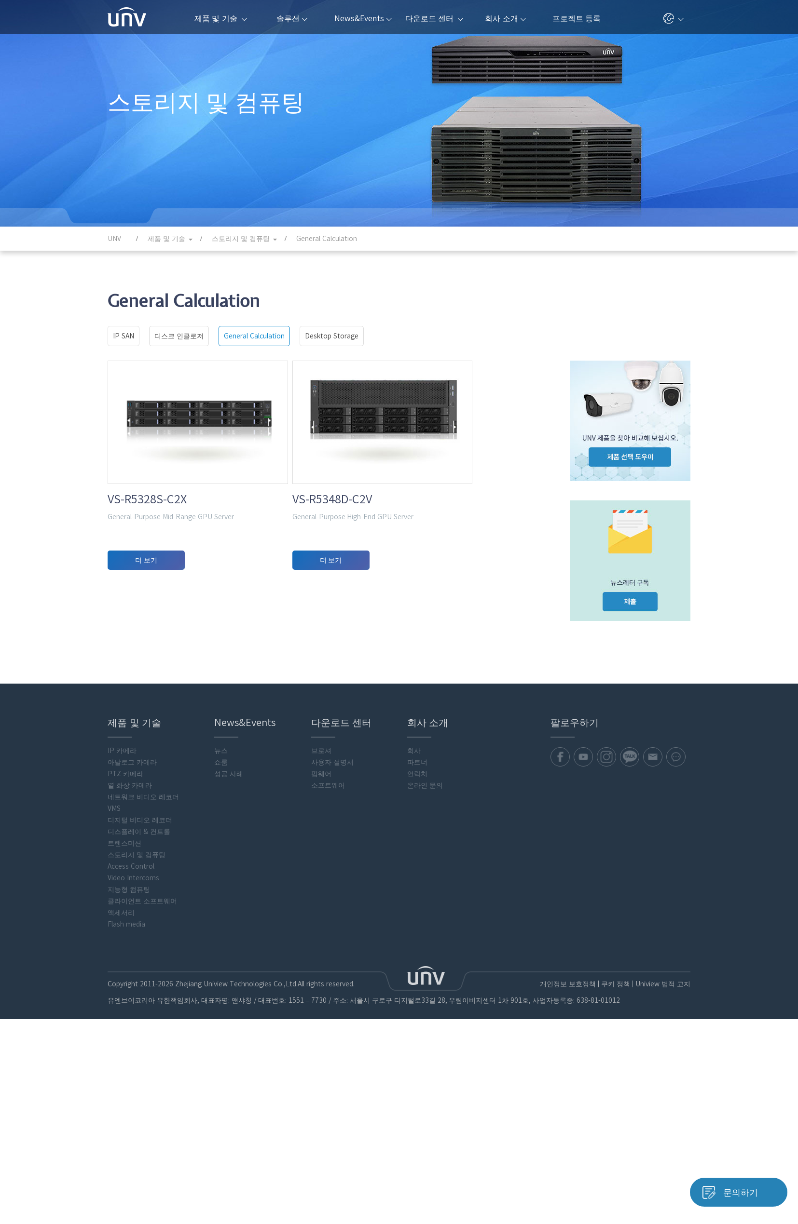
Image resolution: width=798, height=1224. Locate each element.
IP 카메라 (122, 984)
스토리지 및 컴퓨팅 (136, 1088)
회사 (414, 984)
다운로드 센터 (434, 18)
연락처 (417, 1007)
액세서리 (121, 1146)
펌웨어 (321, 1007)
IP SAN (123, 336)
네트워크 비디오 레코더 (143, 1030)
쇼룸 (221, 996)
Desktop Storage (331, 336)
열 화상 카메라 (130, 1019)
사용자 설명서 (332, 996)
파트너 (417, 996)
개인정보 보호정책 (567, 1217)
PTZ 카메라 (125, 1007)
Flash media (126, 1158)
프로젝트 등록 (576, 18)
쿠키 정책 (615, 1217)
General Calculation (254, 336)
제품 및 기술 (220, 18)
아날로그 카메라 (132, 996)
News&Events (363, 18)
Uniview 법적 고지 (662, 1217)
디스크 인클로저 (179, 336)
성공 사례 (228, 1007)
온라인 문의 (425, 1019)
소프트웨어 (328, 1019)
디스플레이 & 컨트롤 (139, 1065)
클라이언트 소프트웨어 (142, 1134)
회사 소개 (505, 18)
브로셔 (321, 984)
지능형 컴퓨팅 (129, 1123)
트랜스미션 (124, 1077)
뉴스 (221, 984)
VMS (114, 1042)
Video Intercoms (133, 1111)
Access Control (131, 1100)
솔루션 (291, 18)
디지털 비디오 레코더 (140, 1053)
